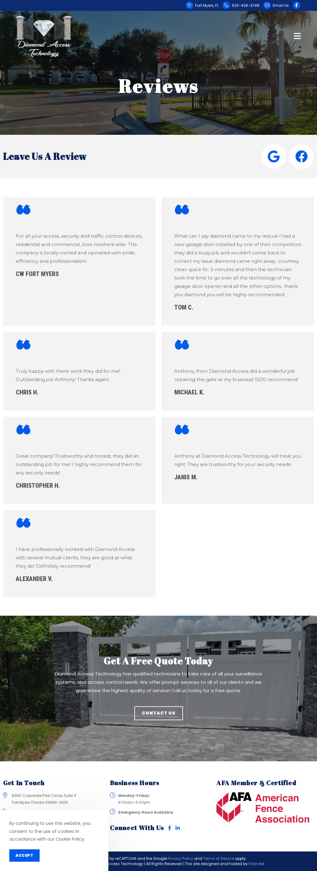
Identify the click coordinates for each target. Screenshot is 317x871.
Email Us (281, 5)
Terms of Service (218, 858)
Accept (24, 855)
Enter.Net (256, 863)
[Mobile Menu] (297, 35)
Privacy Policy (180, 858)
